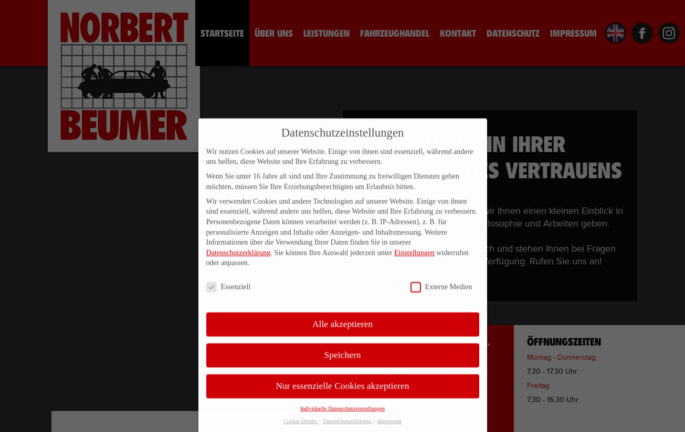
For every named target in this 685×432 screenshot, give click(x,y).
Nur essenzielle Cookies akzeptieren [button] (342, 391)
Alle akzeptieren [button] (342, 329)
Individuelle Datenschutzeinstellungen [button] (342, 413)
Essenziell (228, 292)
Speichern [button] (342, 360)
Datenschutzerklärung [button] (348, 426)
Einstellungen (414, 258)
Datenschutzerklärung (238, 258)
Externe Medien (441, 292)
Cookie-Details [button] (300, 426)
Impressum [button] (389, 426)
